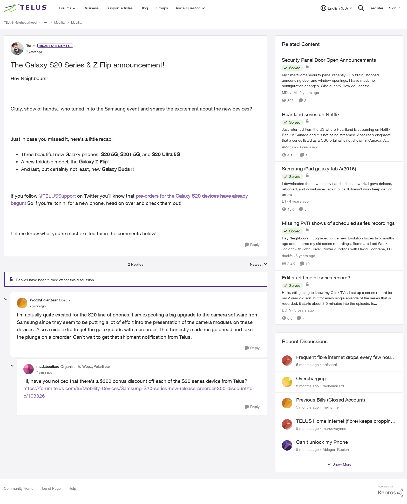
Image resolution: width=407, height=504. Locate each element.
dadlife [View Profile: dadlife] (287, 255)
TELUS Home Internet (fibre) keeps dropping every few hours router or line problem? (345, 421)
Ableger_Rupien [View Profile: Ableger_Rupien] (336, 449)
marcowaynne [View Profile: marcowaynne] (334, 428)
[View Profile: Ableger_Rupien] (287, 445)
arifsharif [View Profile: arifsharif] (330, 364)
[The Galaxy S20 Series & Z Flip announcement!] (38, 306)
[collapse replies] (6, 299)
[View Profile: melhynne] (287, 403)
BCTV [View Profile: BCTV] (286, 310)
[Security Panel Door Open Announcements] (339, 80)
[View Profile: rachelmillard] (287, 382)
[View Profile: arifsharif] (287, 360)
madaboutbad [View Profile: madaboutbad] (47, 366)
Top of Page (51, 488)
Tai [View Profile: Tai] (28, 46)
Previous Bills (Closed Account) (330, 400)
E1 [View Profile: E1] (284, 201)
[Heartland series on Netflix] (339, 134)
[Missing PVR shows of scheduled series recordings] (339, 243)
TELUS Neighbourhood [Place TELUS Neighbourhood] (20, 22)
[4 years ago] (298, 201)
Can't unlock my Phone (322, 442)
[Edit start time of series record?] (339, 297)
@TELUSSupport (57, 196)
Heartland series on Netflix (311, 114)
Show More (339, 464)
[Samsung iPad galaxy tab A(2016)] (339, 189)
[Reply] (252, 244)
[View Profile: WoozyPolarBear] (22, 303)
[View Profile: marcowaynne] (287, 424)
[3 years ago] (307, 146)
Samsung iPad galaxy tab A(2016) (319, 168)
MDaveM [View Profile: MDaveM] (289, 92)
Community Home (18, 488)
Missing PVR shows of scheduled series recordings (338, 223)
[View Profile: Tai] (17, 48)
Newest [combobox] (258, 264)
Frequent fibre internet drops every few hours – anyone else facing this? (345, 357)
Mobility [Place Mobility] (59, 22)
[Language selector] (336, 8)
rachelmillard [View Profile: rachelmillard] (333, 386)
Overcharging (311, 378)
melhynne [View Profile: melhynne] (331, 407)
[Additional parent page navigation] (45, 22)
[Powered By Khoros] (390, 492)
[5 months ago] (307, 364)
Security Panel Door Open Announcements (329, 60)
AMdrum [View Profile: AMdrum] (289, 146)
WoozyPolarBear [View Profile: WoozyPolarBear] (44, 300)
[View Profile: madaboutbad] (28, 369)
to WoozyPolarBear (94, 366)
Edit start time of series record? (316, 277)
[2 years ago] (308, 92)
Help (72, 488)
